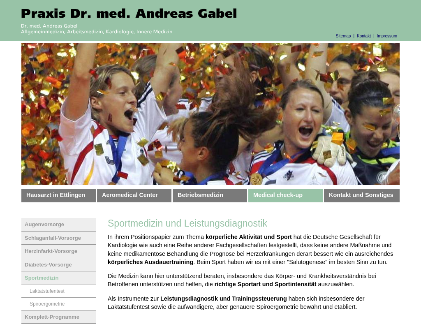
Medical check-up (278, 195)
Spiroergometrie (47, 304)
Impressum (387, 36)
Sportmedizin (41, 278)
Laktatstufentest (47, 291)
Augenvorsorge (44, 224)
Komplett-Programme (52, 317)
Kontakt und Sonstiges (361, 195)
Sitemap (343, 36)
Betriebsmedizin (200, 195)
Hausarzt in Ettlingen (55, 195)
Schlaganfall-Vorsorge (53, 238)
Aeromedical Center (130, 195)
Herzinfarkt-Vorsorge (51, 251)
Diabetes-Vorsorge (48, 265)
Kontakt (364, 36)
